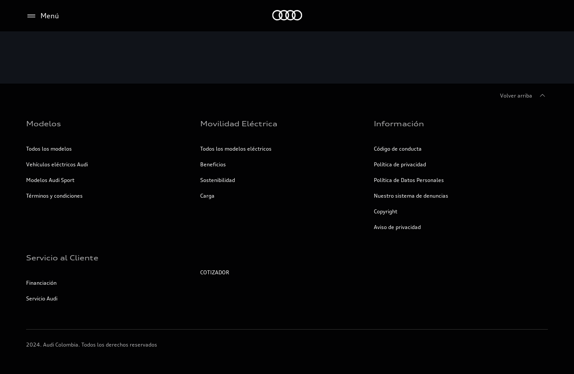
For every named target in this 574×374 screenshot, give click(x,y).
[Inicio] (287, 16)
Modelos (43, 123)
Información (399, 123)
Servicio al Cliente (62, 257)
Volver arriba (524, 96)
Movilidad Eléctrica (238, 123)
